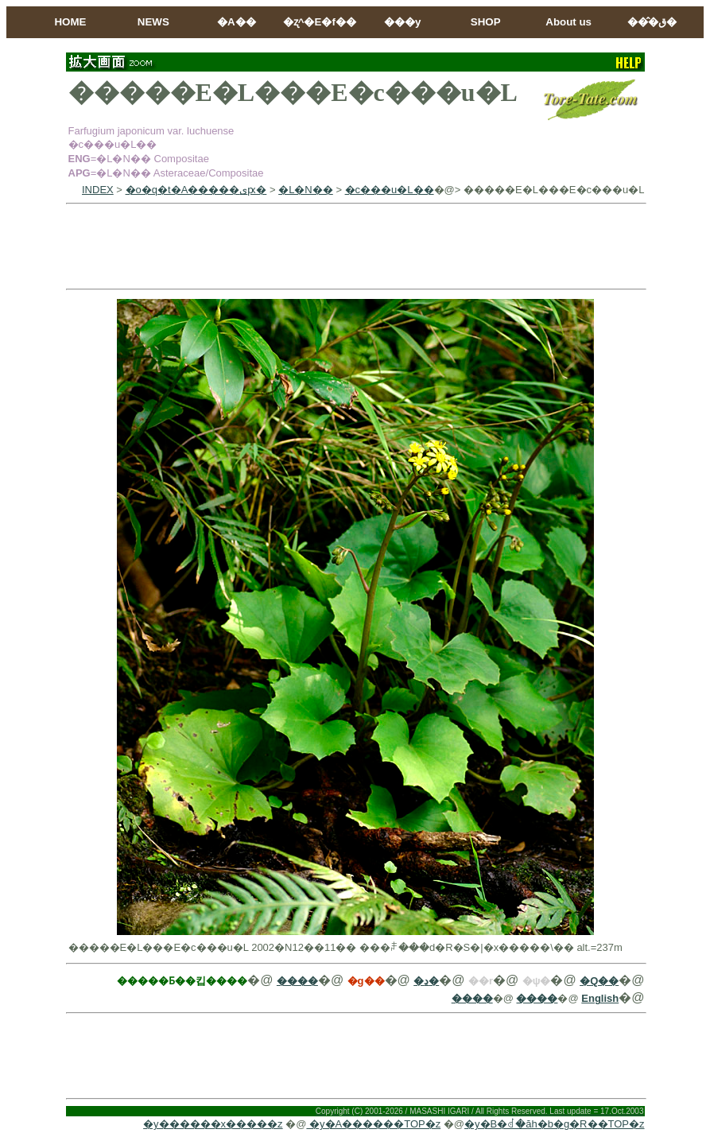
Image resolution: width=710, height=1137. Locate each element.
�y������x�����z (213, 1124)
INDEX (98, 190)
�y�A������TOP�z (373, 1124)
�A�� (236, 22)
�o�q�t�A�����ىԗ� (196, 190)
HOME (70, 22)
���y (402, 22)
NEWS (153, 22)
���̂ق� (652, 22)
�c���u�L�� (389, 190)
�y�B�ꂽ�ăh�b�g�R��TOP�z (554, 1124)
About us (568, 22)
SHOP (486, 22)
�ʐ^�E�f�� (319, 22)
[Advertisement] (355, 246)
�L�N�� (305, 190)
